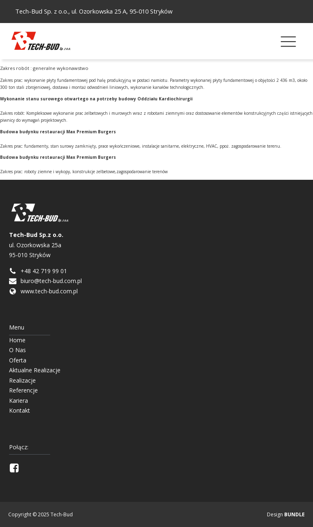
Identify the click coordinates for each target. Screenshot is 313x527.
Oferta (17, 360)
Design (286, 514)
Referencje (23, 390)
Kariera (18, 400)
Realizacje (22, 380)
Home (17, 340)
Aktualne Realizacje (34, 370)
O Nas (17, 350)
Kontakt (19, 410)
